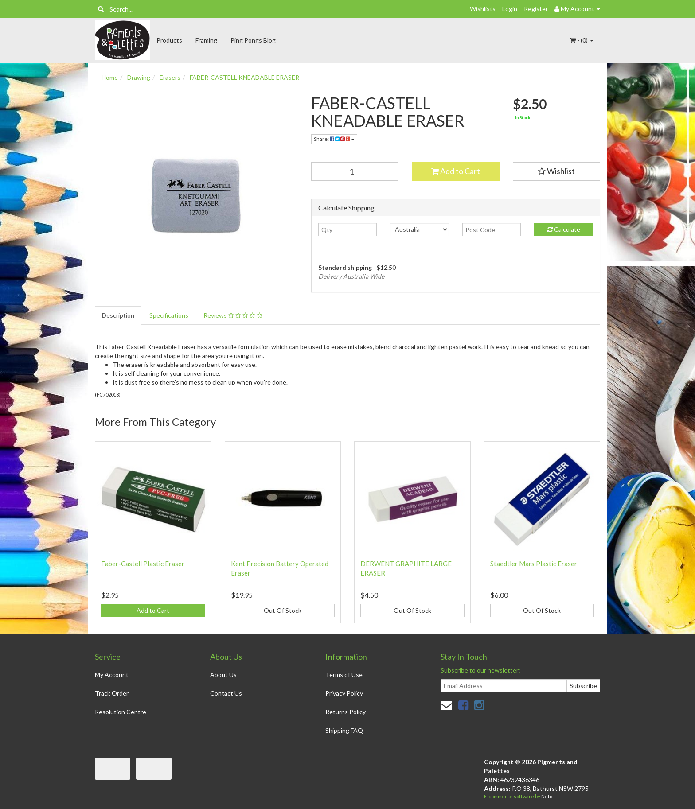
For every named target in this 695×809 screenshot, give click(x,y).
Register (536, 8)
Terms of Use (344, 674)
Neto (546, 796)
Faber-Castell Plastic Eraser (142, 564)
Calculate (563, 229)
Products (169, 40)
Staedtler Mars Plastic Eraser (533, 564)
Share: (334, 139)
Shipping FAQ (344, 730)
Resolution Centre (120, 712)
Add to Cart (455, 171)
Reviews (232, 315)
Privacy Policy (344, 693)
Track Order (112, 693)
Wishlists (483, 8)
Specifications (168, 315)
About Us (223, 674)
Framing (206, 40)
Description (118, 315)
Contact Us (226, 693)
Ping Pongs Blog (253, 40)
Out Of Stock (282, 610)
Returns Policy (345, 712)
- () (581, 40)
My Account (112, 674)
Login (509, 8)
